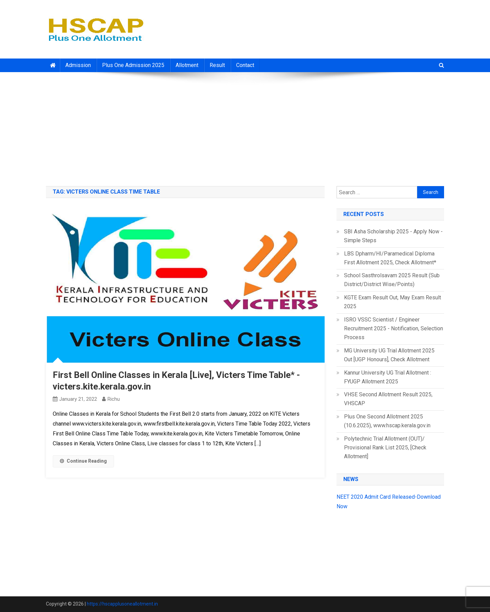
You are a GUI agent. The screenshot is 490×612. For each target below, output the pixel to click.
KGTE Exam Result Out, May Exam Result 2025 (392, 302)
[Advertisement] (245, 126)
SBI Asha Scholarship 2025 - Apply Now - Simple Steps (393, 236)
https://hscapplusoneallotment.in (122, 604)
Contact (245, 65)
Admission (78, 65)
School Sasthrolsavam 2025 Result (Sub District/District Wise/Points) (392, 279)
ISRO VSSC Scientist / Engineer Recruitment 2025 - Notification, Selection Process (393, 328)
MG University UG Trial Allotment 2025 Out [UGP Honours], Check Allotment (389, 355)
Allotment (187, 65)
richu (114, 399)
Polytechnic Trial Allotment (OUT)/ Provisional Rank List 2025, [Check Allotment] (385, 447)
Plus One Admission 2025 (133, 65)
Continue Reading (83, 461)
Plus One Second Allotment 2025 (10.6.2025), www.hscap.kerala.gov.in (387, 421)
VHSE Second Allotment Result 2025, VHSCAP (388, 399)
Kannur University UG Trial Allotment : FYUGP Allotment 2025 (387, 377)
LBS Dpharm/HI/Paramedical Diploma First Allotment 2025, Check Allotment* (390, 258)
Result (217, 65)
